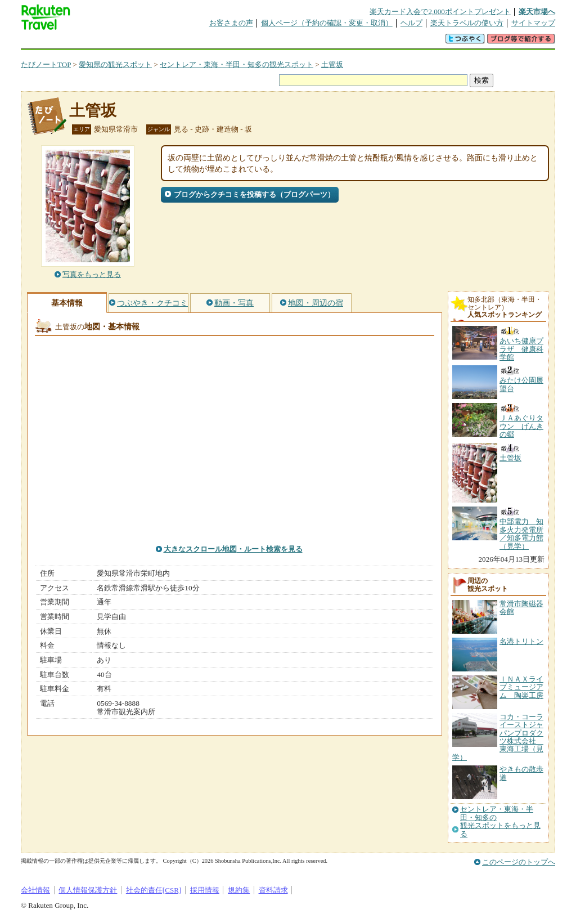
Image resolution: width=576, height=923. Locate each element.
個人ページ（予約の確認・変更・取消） (327, 23)
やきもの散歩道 (521, 773)
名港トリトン (521, 641)
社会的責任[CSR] (154, 890)
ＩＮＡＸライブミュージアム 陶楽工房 (521, 687)
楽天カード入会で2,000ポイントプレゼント (440, 11)
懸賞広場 (152, 42)
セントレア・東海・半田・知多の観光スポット (236, 64)
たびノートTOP (46, 64)
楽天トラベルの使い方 (466, 23)
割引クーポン (198, 42)
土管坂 (332, 64)
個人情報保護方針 (87, 890)
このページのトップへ (518, 862)
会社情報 (35, 890)
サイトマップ (533, 23)
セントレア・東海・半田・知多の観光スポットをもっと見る (500, 821)
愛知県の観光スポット (115, 64)
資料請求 (273, 890)
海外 (106, 42)
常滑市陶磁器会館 (521, 607)
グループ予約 (244, 42)
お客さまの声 (231, 23)
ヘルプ (411, 23)
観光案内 (290, 42)
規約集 (239, 890)
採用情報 (204, 890)
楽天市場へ (537, 11)
